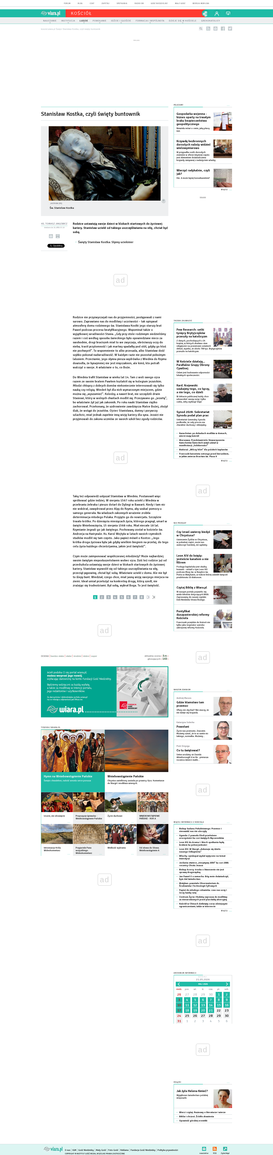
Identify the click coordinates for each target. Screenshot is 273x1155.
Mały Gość (180, 3)
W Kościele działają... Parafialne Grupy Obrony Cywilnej (193, 362)
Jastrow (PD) (56, 203)
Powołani (183, 724)
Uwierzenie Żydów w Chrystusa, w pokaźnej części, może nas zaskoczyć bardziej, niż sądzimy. (192, 540)
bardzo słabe (57, 656)
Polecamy (178, 105)
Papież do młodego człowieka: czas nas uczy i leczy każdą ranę (203, 889)
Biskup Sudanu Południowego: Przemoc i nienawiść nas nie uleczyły (200, 827)
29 (203, 992)
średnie (77, 656)
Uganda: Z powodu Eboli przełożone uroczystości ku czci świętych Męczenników (201, 834)
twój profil (216, 13)
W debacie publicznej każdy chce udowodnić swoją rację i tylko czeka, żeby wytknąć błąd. (193, 397)
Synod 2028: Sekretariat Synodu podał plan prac (193, 411)
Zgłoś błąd (225, 1145)
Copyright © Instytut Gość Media (80, 1151)
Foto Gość (113, 1147)
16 (227, 1003)
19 (195, 1008)
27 (187, 992)
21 (211, 1008)
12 (195, 1003)
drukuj (58, 236)
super (94, 656)
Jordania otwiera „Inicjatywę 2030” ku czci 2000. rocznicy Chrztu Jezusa (204, 861)
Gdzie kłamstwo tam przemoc (190, 701)
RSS (215, 1145)
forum (67, 3)
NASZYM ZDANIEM (182, 687)
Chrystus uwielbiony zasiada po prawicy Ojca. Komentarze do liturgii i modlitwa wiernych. (135, 782)
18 (187, 1008)
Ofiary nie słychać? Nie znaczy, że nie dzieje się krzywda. (193, 709)
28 (195, 992)
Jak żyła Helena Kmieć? (192, 1088)
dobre (86, 656)
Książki (177, 1080)
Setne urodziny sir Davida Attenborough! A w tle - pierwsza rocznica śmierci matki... (192, 755)
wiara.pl (53, 13)
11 (187, 1003)
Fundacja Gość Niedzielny (143, 1147)
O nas (67, 1147)
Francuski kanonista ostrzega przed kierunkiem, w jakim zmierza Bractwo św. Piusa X (204, 452)
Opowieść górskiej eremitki (193, 1118)
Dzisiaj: (203, 976)
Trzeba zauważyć (183, 318)
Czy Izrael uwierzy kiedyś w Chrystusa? (193, 531)
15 (219, 1003)
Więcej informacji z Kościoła (189, 820)
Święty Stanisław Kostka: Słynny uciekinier (105, 242)
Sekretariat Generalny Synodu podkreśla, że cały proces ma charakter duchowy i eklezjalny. (192, 420)
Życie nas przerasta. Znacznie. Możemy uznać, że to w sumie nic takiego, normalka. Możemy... (192, 731)
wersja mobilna (201, 3)
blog (80, 3)
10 (179, 1003)
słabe (68, 656)
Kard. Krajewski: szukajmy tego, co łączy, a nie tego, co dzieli (193, 386)
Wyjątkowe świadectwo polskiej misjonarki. (192, 1094)
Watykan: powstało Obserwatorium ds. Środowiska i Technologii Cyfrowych (199, 882)
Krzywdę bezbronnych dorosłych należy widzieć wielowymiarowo (194, 144)
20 (203, 1008)
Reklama (124, 1147)
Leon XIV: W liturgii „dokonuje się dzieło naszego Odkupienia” (199, 848)
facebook (223, 29)
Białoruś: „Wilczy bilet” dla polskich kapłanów (203, 447)
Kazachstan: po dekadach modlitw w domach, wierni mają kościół (203, 432)
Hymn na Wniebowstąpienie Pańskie (68, 776)
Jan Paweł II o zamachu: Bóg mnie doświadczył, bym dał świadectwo (204, 875)
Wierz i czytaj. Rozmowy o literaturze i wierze (202, 1110)
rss (208, 29)
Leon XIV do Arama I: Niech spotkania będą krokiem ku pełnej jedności (201, 841)
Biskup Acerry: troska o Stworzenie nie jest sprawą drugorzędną (201, 868)
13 (203, 1003)
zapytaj (106, 3)
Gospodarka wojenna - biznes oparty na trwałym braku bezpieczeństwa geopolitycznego (194, 119)
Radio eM (139, 3)
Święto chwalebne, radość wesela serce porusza (67, 780)
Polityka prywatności (168, 1147)
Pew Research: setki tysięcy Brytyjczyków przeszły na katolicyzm (192, 330)
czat (92, 3)
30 (211, 992)
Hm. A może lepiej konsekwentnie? (193, 178)
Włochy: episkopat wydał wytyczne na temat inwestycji (202, 855)
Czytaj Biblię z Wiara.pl (192, 585)
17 (179, 1008)
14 (211, 1003)
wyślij (51, 236)
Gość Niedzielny (159, 3)
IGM (74, 1147)
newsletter (215, 29)
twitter (230, 29)
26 (179, 992)
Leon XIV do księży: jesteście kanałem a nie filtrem (193, 557)
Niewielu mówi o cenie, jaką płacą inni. (193, 129)
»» (154, 597)
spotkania (122, 3)
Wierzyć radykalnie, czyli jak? (193, 172)
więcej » (68, 820)
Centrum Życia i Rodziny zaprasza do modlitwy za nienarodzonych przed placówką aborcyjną (203, 896)
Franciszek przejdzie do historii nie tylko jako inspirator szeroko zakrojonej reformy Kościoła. (193, 622)
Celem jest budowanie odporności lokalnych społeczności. (193, 371)
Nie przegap (180, 521)
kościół (81, 13)
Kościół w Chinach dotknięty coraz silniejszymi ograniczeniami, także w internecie (203, 902)
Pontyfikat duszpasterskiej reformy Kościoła (193, 612)
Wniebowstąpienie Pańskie (125, 776)
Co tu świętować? (188, 748)
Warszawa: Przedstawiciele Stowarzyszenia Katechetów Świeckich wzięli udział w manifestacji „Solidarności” (201, 440)
